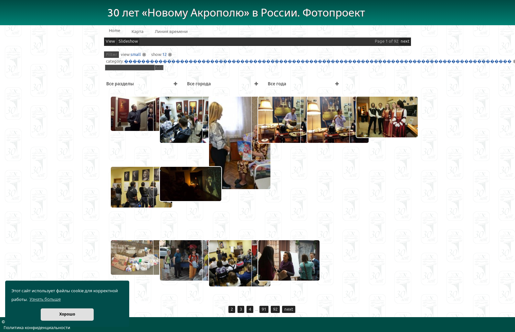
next (405, 41)
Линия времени (171, 31)
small (136, 54)
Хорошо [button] (67, 314)
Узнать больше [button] (45, 299)
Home (114, 30)
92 (275, 309)
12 (164, 54)
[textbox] (130, 67)
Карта (137, 31)
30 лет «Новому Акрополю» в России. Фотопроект (236, 13)
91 (264, 309)
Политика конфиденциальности (37, 328)
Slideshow (128, 41)
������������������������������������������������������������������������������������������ (318, 61)
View (110, 41)
